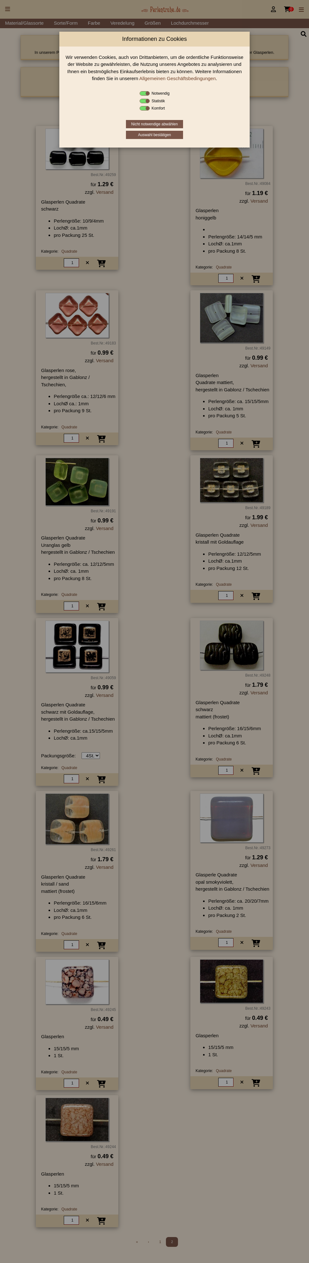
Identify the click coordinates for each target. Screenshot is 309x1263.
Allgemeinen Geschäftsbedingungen (177, 78)
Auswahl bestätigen (154, 135)
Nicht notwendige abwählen (154, 124)
